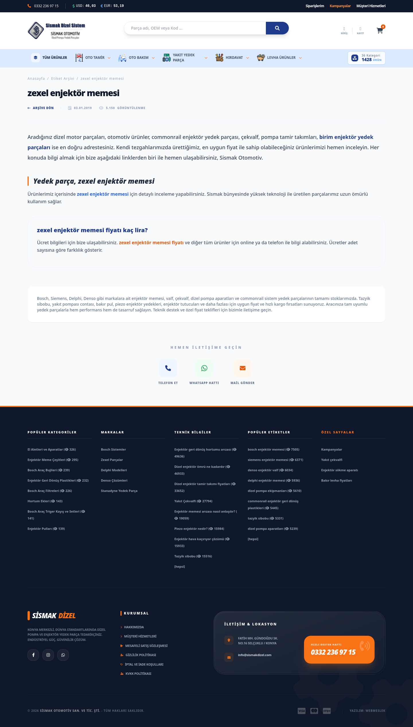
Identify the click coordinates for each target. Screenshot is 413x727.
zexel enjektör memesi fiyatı (151, 242)
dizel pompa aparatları (273, 528)
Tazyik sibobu (193, 556)
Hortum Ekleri (45, 501)
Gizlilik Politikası (138, 655)
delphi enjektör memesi (274, 480)
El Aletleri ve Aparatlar (52, 449)
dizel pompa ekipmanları (274, 490)
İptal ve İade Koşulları (141, 664)
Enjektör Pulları (46, 528)
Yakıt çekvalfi (331, 459)
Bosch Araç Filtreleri (50, 490)
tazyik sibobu (265, 518)
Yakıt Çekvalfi (193, 501)
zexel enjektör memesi (102, 194)
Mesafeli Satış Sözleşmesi (143, 645)
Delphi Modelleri (114, 470)
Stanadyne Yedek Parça (119, 490)
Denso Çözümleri (114, 480)
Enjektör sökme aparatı (339, 470)
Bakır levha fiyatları (336, 480)
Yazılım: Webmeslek (367, 711)
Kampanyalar (340, 5)
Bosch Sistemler (113, 449)
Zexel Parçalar (112, 459)
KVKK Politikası (135, 673)
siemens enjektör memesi (275, 459)
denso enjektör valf (270, 470)
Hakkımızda (132, 627)
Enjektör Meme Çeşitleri (53, 459)
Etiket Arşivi (63, 78)
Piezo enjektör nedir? (199, 528)
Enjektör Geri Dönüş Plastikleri (58, 480)
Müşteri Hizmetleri (370, 5)
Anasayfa (36, 78)
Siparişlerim (315, 5)
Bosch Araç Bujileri (49, 470)
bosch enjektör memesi (273, 449)
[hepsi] (179, 566)
